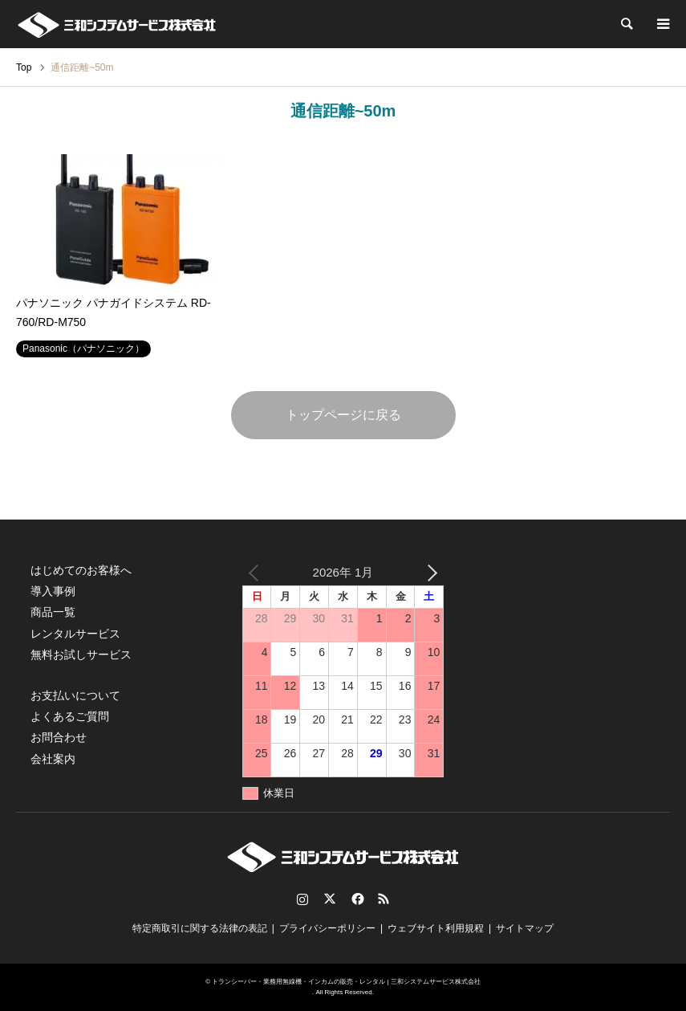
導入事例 (52, 591)
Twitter (329, 898)
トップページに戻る (343, 415)
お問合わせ (58, 737)
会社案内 (52, 758)
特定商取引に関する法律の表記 (199, 928)
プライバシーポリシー (327, 928)
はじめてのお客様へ (81, 570)
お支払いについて (75, 695)
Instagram (302, 898)
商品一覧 (52, 611)
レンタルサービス (75, 633)
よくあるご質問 (69, 716)
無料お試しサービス (81, 654)
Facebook (356, 898)
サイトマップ (525, 928)
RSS (383, 898)
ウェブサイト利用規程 (436, 928)
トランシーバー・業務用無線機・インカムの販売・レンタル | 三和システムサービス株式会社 (346, 981)
